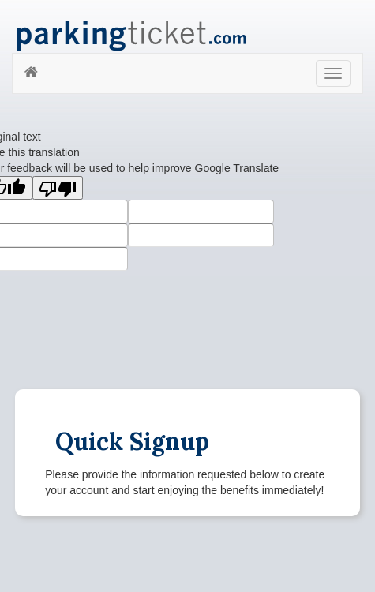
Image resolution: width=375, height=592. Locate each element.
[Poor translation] (57, 188)
